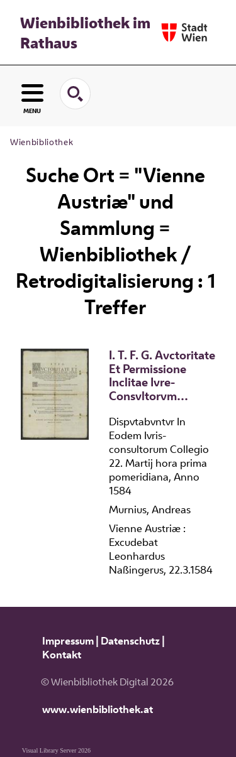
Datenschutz (130, 641)
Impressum (68, 641)
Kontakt (61, 655)
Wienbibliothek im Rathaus (85, 33)
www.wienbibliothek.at (97, 709)
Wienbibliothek (41, 142)
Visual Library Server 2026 (56, 750)
